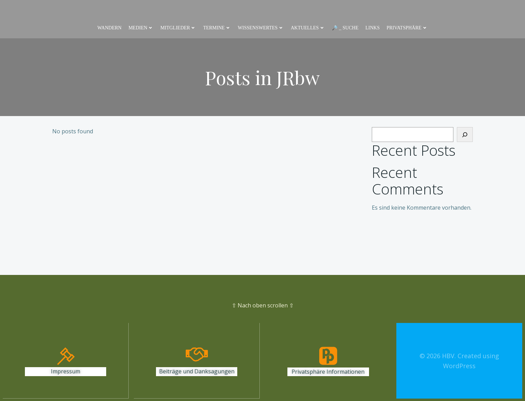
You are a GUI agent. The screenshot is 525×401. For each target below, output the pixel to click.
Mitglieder (178, 27)
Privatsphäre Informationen (328, 371)
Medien (140, 27)
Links (372, 27)
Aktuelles (308, 27)
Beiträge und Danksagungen (196, 371)
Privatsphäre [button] (407, 27)
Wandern (109, 27)
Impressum (65, 371)
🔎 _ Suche (345, 27)
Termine (217, 27)
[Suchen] (465, 134)
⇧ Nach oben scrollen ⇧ (263, 305)
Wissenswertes (261, 27)
